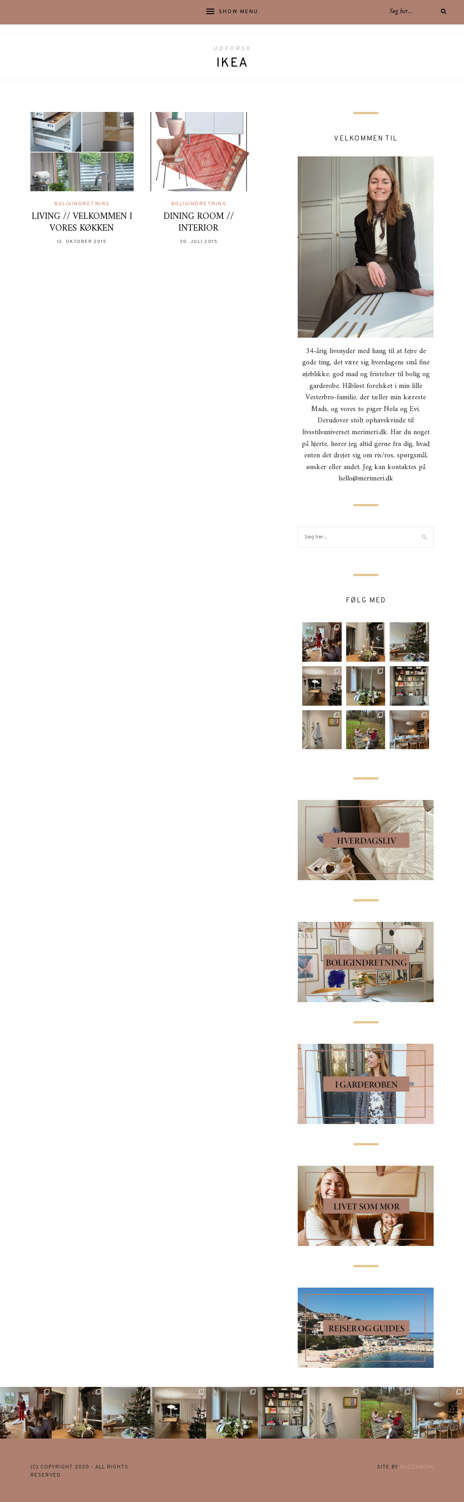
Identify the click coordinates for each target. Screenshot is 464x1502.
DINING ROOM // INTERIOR (199, 223)
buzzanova (417, 1467)
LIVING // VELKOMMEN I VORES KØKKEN (82, 223)
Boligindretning (82, 204)
